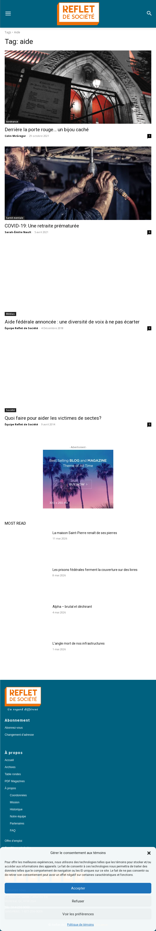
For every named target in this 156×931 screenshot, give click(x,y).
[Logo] (78, 13)
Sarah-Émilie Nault (18, 232)
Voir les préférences (78, 914)
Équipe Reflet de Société (21, 328)
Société (10, 410)
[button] (149, 853)
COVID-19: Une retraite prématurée (42, 226)
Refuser (78, 901)
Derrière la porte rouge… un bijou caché (47, 129)
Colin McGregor (15, 136)
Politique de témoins (80, 924)
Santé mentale (14, 217)
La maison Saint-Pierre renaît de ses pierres (85, 533)
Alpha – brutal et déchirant (72, 606)
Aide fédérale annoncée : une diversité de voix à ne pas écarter (72, 322)
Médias (10, 313)
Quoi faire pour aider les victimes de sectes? (53, 418)
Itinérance (12, 121)
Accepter (78, 888)
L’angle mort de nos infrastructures (79, 643)
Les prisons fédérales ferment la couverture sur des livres (95, 570)
